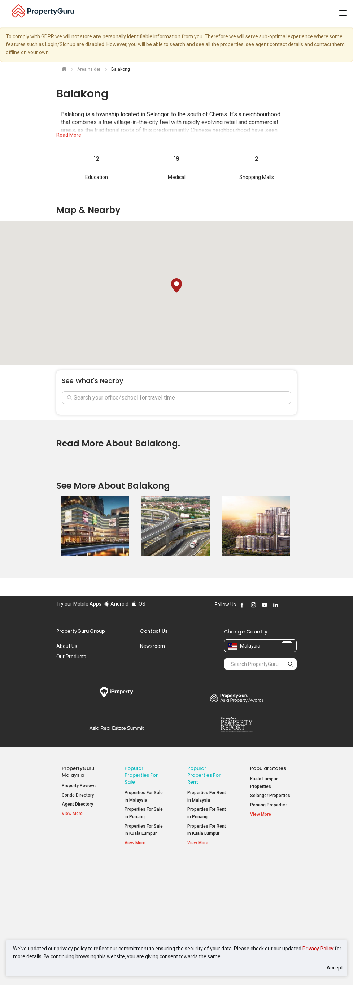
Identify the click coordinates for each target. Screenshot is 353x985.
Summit (116, 728)
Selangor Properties (270, 795)
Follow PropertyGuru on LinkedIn (275, 605)
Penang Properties (269, 804)
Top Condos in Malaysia (267, 869)
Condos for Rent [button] (207, 900)
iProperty (116, 692)
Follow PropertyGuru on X (285, 605)
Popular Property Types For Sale (145, 869)
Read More (68, 135)
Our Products (71, 656)
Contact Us (153, 631)
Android (116, 604)
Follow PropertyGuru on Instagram (253, 605)
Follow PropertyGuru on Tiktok (294, 605)
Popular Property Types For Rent (207, 869)
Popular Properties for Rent (204, 775)
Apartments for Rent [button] (202, 888)
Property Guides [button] (81, 902)
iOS (138, 604)
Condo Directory (78, 795)
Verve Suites (263, 900)
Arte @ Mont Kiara (268, 909)
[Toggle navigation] (343, 13)
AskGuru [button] (74, 893)
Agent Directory (77, 804)
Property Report (236, 724)
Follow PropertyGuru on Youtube (264, 605)
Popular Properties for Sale (141, 775)
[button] (176, 285)
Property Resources (74, 869)
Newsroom (152, 646)
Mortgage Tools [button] (81, 884)
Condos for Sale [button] (144, 900)
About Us (66, 646)
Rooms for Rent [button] (206, 910)
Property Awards (236, 698)
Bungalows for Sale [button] (144, 914)
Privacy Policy (318, 948)
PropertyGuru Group (80, 631)
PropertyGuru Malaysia (78, 772)
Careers (65, 667)
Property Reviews (79, 785)
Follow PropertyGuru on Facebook (242, 605)
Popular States (268, 768)
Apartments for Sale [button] (145, 888)
